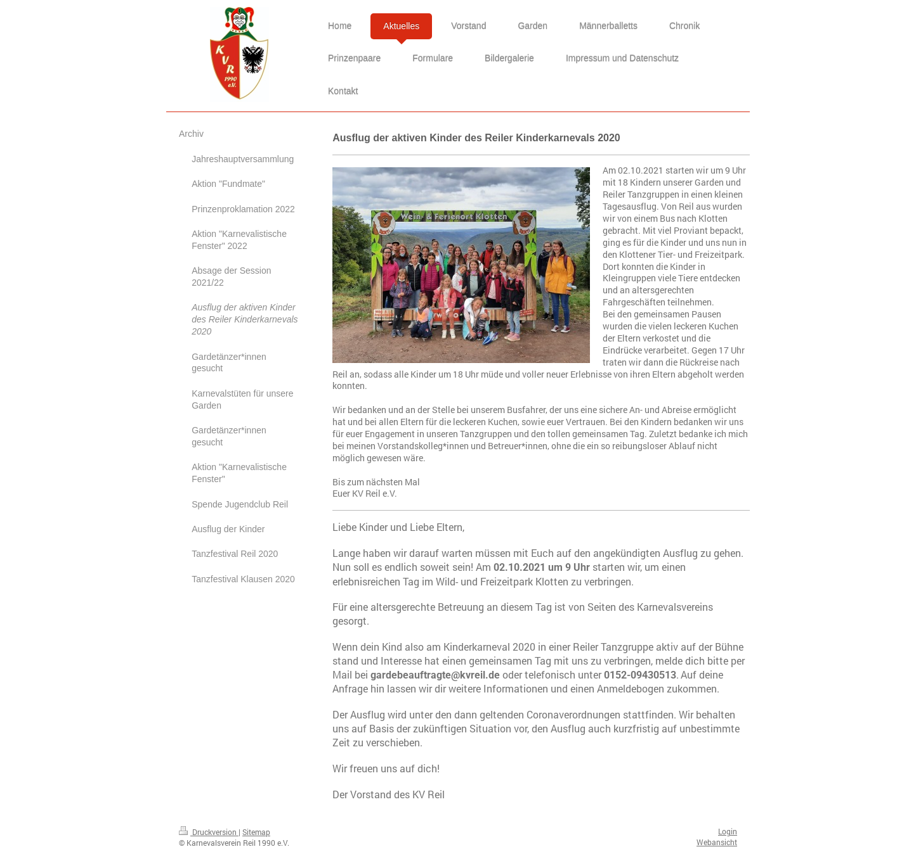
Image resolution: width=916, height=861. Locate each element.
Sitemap (256, 832)
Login (727, 831)
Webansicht (717, 842)
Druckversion (209, 832)
